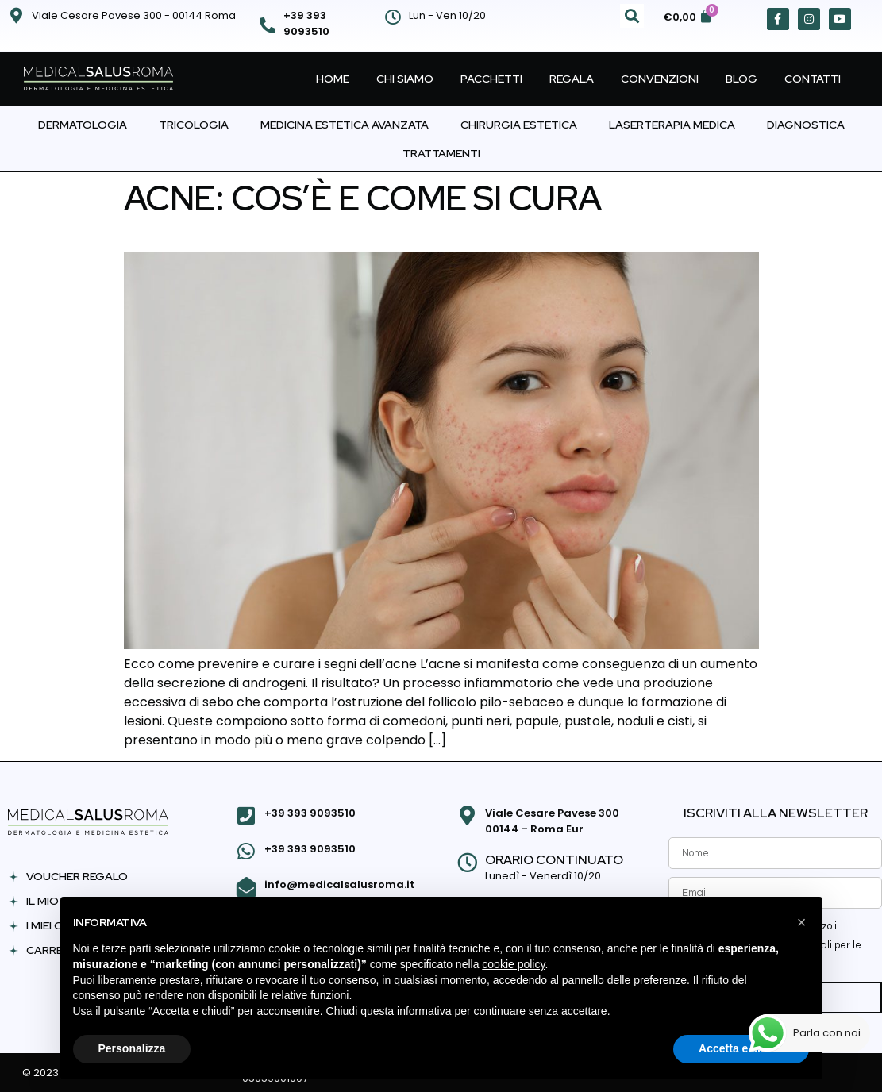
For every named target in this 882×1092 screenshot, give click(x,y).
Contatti (812, 78)
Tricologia (194, 124)
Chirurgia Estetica (518, 124)
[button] (632, 16)
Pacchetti (491, 78)
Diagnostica (806, 124)
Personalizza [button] (132, 1048)
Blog (741, 78)
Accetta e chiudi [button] (741, 1048)
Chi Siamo (404, 78)
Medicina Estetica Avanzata (344, 124)
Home (332, 78)
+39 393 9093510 (306, 23)
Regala (571, 78)
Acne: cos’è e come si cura (363, 198)
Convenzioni (660, 78)
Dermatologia (82, 124)
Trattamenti (441, 153)
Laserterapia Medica (672, 124)
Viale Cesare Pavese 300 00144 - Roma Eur (550, 821)
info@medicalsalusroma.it (338, 881)
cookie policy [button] (513, 964)
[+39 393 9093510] (267, 25)
